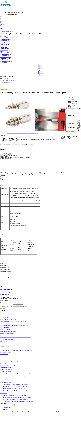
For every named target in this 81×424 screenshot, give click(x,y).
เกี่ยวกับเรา (2, 24)
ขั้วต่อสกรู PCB (3, 51)
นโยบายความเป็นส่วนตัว (5, 412)
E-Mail (4, 407)
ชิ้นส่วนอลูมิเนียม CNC (4, 48)
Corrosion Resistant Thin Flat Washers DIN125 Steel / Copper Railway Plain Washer (18, 401)
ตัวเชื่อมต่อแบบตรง (4, 50)
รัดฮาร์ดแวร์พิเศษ (3, 40)
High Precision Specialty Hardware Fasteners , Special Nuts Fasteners (15, 399)
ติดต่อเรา (2, 28)
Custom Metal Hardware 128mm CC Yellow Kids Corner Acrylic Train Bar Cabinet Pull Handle (20, 378)
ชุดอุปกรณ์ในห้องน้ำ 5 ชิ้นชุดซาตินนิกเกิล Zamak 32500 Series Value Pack (17, 380)
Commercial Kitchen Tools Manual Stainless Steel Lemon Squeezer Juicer (16, 384)
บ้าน (1, 20)
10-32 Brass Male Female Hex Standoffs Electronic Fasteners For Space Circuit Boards (16, 350)
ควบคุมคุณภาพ (3, 27)
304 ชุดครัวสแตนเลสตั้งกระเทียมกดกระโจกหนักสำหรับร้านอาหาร (15, 388)
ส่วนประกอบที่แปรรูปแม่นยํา (5, 39)
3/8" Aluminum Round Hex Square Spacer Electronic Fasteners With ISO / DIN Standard (16, 314)
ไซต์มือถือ (5, 409)
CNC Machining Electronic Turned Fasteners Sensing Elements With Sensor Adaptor (22, 133)
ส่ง (13, 405)
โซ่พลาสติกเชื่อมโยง (4, 58)
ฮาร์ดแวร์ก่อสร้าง (3, 55)
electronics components (7, 292)
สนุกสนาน (2, 29)
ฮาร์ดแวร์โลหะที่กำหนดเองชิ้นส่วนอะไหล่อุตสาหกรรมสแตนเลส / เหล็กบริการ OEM (19, 374)
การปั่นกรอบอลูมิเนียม (4, 59)
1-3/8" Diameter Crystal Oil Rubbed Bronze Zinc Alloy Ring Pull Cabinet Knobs (17, 376)
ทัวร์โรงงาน (2, 25)
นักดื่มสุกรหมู (3, 47)
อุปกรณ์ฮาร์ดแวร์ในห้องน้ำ (5, 52)
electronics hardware (6, 289)
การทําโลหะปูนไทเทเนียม (5, 61)
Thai (1, 16)
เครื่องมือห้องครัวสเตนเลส (5, 57)
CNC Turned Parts (4, 41)
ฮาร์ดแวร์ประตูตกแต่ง (4, 54)
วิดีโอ (1, 22)
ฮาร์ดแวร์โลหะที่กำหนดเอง (5, 37)
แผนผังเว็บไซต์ (8, 407)
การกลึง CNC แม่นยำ (4, 45)
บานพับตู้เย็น (2, 43)
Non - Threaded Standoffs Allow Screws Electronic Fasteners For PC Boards (14, 325)
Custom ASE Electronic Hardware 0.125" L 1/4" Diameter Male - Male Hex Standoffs (15, 337)
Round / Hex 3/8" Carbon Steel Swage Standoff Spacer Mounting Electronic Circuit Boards (16, 362)
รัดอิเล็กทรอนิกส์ (9, 31)
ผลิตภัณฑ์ (2, 21)
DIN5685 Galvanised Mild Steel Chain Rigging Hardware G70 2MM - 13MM (17, 397)
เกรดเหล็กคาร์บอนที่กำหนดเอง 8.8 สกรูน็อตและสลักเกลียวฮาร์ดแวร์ (16, 395)
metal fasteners (4, 294)
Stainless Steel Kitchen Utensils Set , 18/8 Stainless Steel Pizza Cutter (15, 386)
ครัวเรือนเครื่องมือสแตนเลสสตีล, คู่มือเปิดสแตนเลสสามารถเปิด (15, 391)
